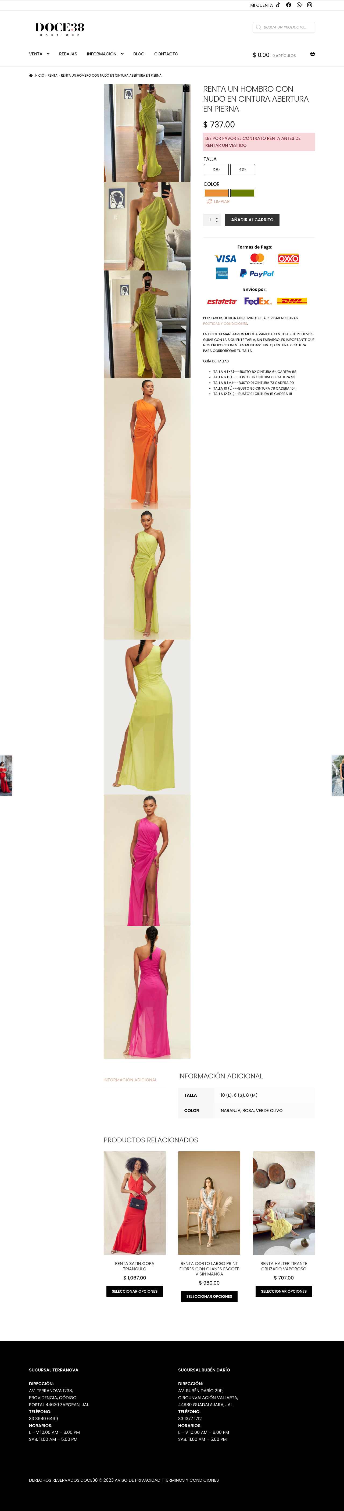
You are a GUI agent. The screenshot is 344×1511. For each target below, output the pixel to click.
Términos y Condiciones (191, 1480)
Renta (52, 75)
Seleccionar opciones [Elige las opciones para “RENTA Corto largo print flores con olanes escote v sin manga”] (209, 1296)
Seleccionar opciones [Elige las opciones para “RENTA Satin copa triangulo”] (134, 1291)
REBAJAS (68, 54)
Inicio (39, 75)
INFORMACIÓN (101, 54)
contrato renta (261, 138)
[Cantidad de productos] (212, 220)
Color (212, 184)
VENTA (35, 54)
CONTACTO (166, 54)
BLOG (139, 54)
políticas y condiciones (225, 323)
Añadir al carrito (252, 220)
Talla (210, 159)
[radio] (216, 169)
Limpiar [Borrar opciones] (222, 201)
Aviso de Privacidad (137, 1480)
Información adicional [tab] (130, 1080)
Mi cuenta (261, 5)
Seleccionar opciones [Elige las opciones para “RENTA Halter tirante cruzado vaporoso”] (284, 1291)
